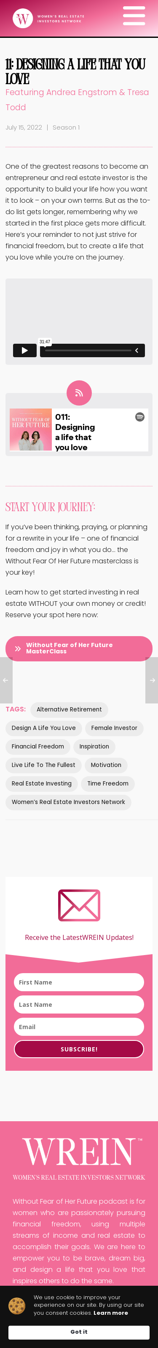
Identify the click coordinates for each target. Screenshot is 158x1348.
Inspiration (94, 747)
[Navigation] (134, 19)
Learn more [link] (111, 1313)
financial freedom (38, 747)
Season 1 (66, 128)
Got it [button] (79, 1332)
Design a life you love (44, 728)
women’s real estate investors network (68, 802)
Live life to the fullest (43, 765)
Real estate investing (42, 784)
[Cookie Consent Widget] (79, 1317)
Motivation (106, 765)
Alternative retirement (69, 710)
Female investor (114, 728)
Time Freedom (108, 784)
